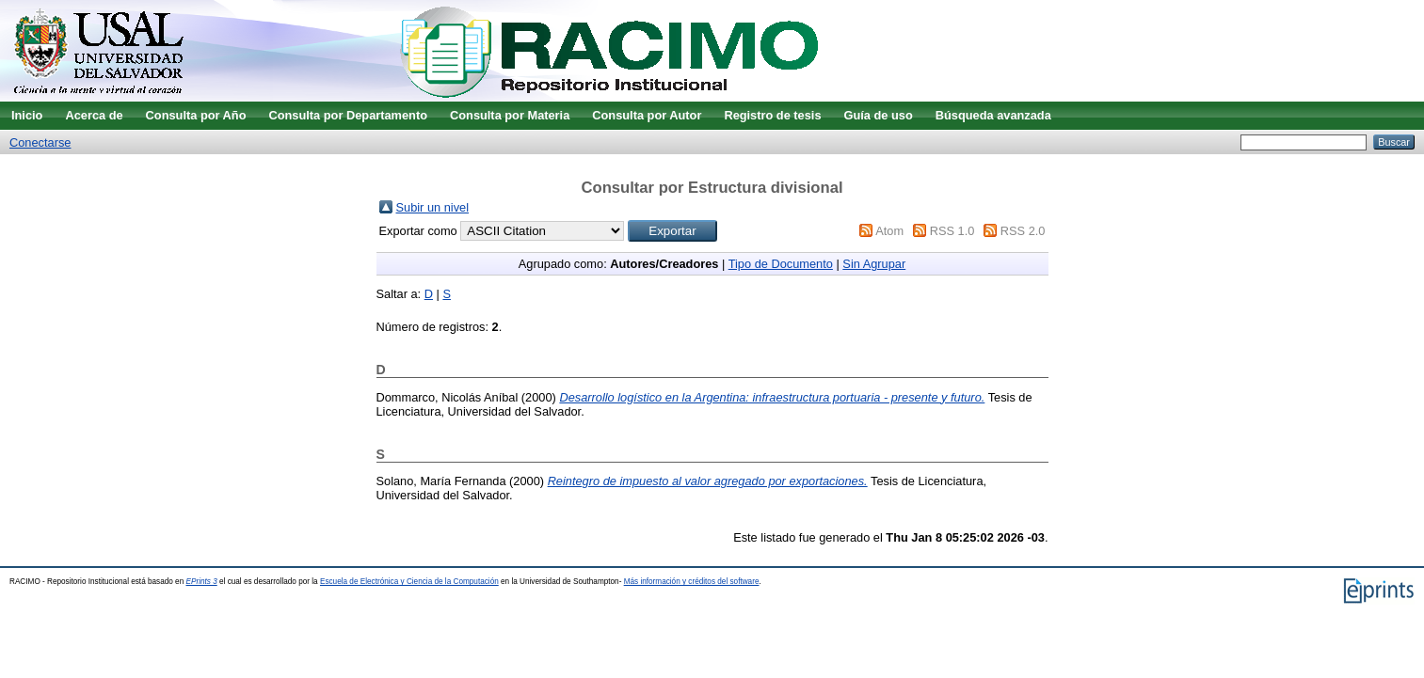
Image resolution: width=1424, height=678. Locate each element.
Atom (889, 231)
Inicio (26, 115)
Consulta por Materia (509, 115)
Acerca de (93, 115)
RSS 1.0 (952, 231)
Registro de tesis (772, 115)
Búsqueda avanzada (993, 115)
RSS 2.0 (1023, 231)
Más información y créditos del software (692, 581)
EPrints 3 (201, 581)
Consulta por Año (196, 115)
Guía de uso (878, 115)
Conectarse (40, 142)
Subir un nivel (433, 207)
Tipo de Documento (780, 264)
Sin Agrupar (873, 264)
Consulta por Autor (646, 115)
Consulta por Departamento (347, 115)
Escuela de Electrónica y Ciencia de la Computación (409, 581)
